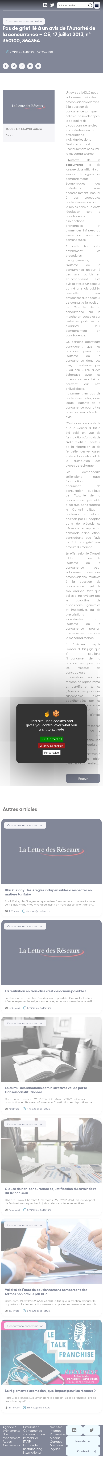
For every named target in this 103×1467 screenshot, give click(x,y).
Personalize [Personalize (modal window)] (51, 752)
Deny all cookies (51, 745)
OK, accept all (51, 739)
